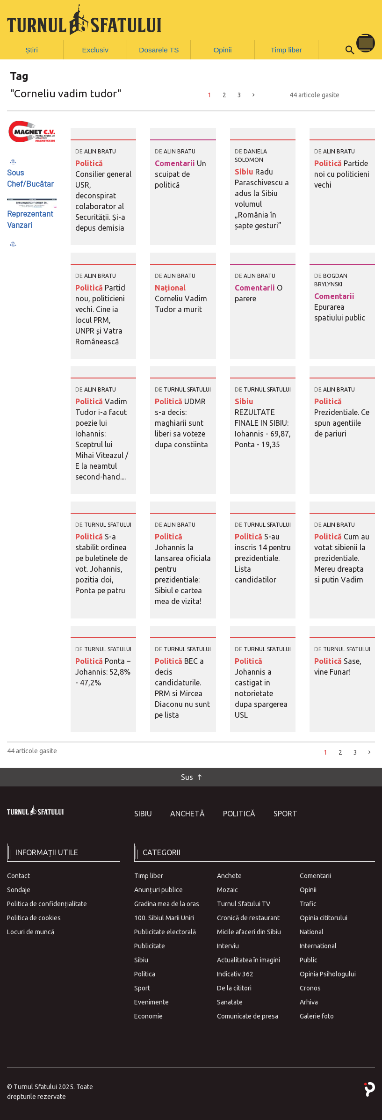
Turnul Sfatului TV (243, 903)
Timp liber (286, 49)
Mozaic (227, 889)
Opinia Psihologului (328, 973)
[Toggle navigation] (365, 43)
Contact (18, 875)
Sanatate (230, 1001)
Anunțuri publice (158, 889)
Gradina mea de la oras (166, 903)
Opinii (222, 49)
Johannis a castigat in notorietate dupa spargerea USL (261, 693)
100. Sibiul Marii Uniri (164, 917)
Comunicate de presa (247, 1015)
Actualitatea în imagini (248, 959)
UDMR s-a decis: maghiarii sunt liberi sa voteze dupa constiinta (181, 422)
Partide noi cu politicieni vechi (341, 174)
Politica (144, 973)
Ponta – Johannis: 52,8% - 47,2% (102, 671)
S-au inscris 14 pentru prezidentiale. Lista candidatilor (263, 557)
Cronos (310, 987)
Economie (148, 1015)
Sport (285, 813)
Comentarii (176, 163)
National (312, 931)
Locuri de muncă (30, 931)
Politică (89, 163)
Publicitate (149, 945)
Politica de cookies (34, 917)
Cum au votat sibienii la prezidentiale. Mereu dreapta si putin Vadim (341, 557)
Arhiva (309, 1001)
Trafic (308, 903)
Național (170, 287)
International (318, 945)
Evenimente (151, 1001)
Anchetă (187, 813)
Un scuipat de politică (180, 174)
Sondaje (18, 889)
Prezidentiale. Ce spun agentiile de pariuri (341, 422)
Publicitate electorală (165, 931)
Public (308, 959)
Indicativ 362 (235, 973)
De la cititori (234, 987)
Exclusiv (95, 49)
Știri (31, 49)
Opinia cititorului (323, 917)
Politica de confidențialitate (47, 903)
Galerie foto (317, 1015)
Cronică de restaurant (248, 917)
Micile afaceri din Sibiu (249, 931)
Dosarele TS (159, 49)
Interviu (228, 945)
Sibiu (245, 171)
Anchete (229, 875)
